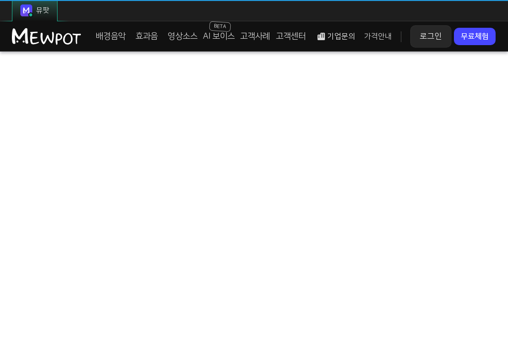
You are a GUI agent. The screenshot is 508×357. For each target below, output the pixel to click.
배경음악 (110, 38)
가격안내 (369, 39)
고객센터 (282, 38)
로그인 (422, 38)
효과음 (144, 38)
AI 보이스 (213, 33)
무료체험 (469, 38)
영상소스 (179, 38)
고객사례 (248, 38)
